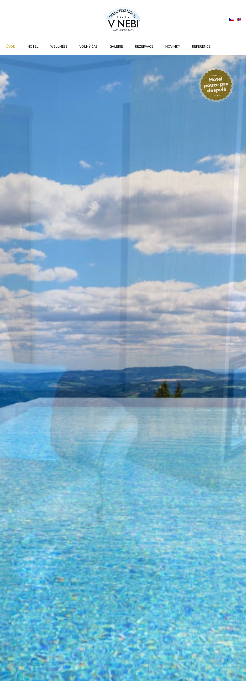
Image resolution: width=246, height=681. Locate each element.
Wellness (59, 46)
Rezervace (144, 46)
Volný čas (88, 46)
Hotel (32, 46)
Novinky (172, 46)
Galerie (116, 46)
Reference (201, 46)
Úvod (11, 46)
